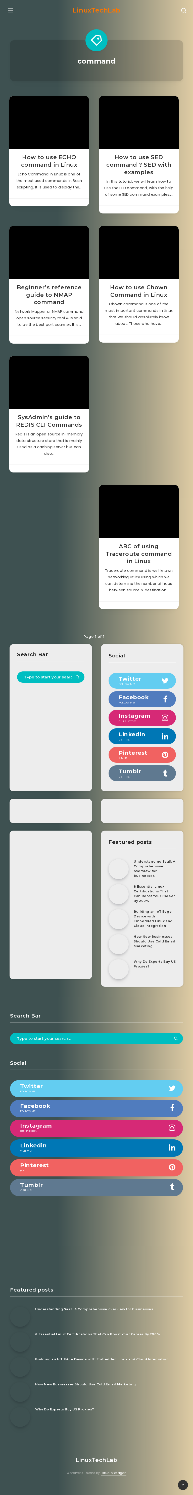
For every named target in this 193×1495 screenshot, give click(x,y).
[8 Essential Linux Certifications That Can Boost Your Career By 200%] (119, 903)
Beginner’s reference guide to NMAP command (49, 299)
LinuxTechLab (96, 9)
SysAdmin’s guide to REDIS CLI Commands (50, 428)
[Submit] (77, 687)
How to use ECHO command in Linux (49, 162)
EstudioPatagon (113, 1482)
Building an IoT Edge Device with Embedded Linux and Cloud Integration (154, 928)
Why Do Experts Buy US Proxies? (153, 973)
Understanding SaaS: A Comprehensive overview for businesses (154, 878)
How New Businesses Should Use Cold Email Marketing (154, 950)
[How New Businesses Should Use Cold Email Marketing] (119, 953)
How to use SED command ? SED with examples (138, 166)
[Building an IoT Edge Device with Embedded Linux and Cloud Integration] (119, 928)
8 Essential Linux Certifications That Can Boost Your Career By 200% (152, 903)
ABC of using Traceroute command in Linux (138, 564)
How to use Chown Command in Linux (138, 295)
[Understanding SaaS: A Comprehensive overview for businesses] (119, 878)
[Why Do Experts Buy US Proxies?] (119, 978)
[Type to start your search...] (51, 686)
